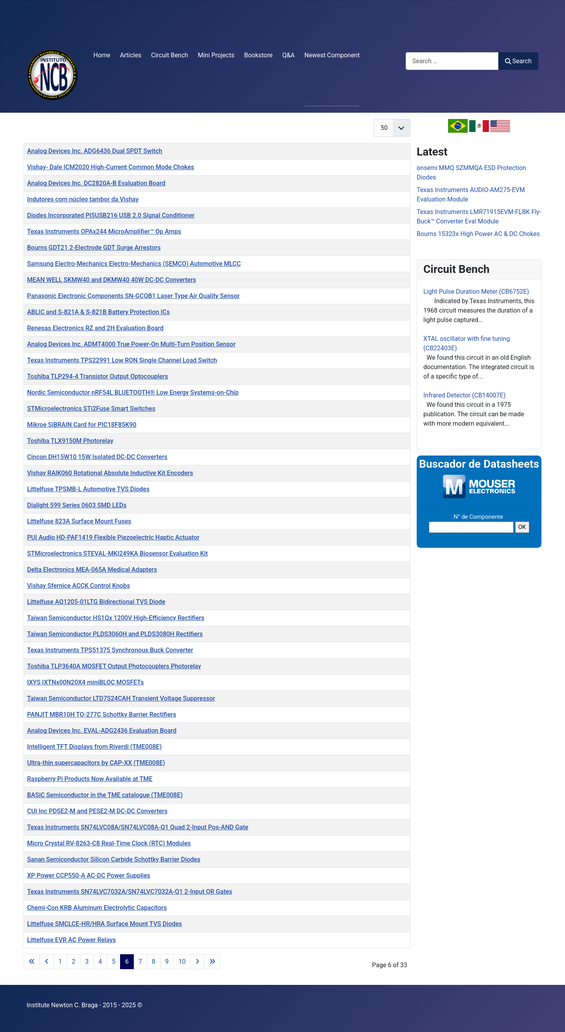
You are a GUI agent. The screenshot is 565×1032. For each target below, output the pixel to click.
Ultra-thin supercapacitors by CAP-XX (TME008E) (96, 763)
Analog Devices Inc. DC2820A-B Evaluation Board (96, 183)
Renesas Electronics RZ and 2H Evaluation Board (95, 328)
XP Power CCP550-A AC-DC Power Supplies (88, 875)
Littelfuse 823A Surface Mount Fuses (79, 521)
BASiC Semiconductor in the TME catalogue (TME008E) (105, 795)
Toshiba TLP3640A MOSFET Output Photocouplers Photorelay (114, 666)
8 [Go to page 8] (153, 961)
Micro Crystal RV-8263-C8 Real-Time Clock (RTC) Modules (109, 843)
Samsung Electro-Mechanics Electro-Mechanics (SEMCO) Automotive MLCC (134, 263)
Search (518, 61)
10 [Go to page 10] (182, 961)
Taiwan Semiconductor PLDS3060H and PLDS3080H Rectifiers (115, 634)
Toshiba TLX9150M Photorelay (70, 441)
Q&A (288, 55)
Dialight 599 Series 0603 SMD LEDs (76, 505)
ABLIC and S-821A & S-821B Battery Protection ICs (98, 312)
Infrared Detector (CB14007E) (464, 395)
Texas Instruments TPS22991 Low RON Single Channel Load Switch (122, 360)
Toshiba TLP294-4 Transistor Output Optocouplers (97, 376)
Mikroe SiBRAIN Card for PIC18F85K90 (82, 424)
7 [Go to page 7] (140, 961)
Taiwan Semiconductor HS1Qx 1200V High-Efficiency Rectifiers (115, 618)
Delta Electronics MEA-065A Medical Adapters (92, 569)
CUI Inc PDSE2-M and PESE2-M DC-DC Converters (97, 811)
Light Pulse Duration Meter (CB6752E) (476, 291)
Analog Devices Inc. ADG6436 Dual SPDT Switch (94, 151)
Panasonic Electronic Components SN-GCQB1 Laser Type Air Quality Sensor (133, 296)
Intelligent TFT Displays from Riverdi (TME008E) (94, 746)
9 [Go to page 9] (167, 961)
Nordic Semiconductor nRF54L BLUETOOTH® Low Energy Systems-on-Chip (133, 392)
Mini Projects (216, 55)
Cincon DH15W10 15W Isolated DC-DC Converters (97, 457)
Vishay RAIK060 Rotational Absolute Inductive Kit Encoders (110, 473)
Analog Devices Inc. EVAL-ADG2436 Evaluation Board (102, 730)
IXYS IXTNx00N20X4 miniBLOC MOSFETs (85, 682)
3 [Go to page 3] (87, 961)
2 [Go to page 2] (73, 961)
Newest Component (332, 55)
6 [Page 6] (127, 961)
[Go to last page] (212, 961)
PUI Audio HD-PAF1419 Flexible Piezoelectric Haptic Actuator (113, 537)
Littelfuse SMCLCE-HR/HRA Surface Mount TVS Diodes (104, 924)
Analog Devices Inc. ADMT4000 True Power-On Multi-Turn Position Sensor (131, 344)
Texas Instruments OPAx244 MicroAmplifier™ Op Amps (104, 231)
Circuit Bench (169, 55)
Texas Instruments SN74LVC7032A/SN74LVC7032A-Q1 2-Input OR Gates (129, 891)
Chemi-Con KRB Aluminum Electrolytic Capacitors (97, 907)
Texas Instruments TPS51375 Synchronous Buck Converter (110, 650)
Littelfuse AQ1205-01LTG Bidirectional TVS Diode (96, 602)
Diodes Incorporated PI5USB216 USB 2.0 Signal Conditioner (111, 215)
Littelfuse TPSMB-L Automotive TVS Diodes (88, 489)
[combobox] (452, 61)
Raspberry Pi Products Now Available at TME (89, 779)
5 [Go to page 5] (113, 961)
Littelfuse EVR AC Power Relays (71, 940)
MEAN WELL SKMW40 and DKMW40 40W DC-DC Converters (111, 280)
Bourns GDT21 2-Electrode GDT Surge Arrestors (93, 247)
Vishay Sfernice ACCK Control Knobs (78, 585)
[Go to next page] (197, 961)
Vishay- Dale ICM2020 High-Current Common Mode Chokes (110, 167)
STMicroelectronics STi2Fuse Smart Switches (91, 408)
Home (101, 55)
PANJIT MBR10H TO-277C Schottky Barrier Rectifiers (101, 714)
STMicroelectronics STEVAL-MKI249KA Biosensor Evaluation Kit (117, 553)
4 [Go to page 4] (100, 961)
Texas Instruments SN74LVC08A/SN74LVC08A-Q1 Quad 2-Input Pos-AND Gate (137, 827)
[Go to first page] (32, 961)
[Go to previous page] (47, 961)
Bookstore (258, 55)
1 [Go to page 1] (60, 961)
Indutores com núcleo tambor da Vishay (83, 199)
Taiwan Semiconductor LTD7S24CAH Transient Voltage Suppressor (121, 698)
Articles (130, 55)
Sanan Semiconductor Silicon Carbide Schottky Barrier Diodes (113, 859)
